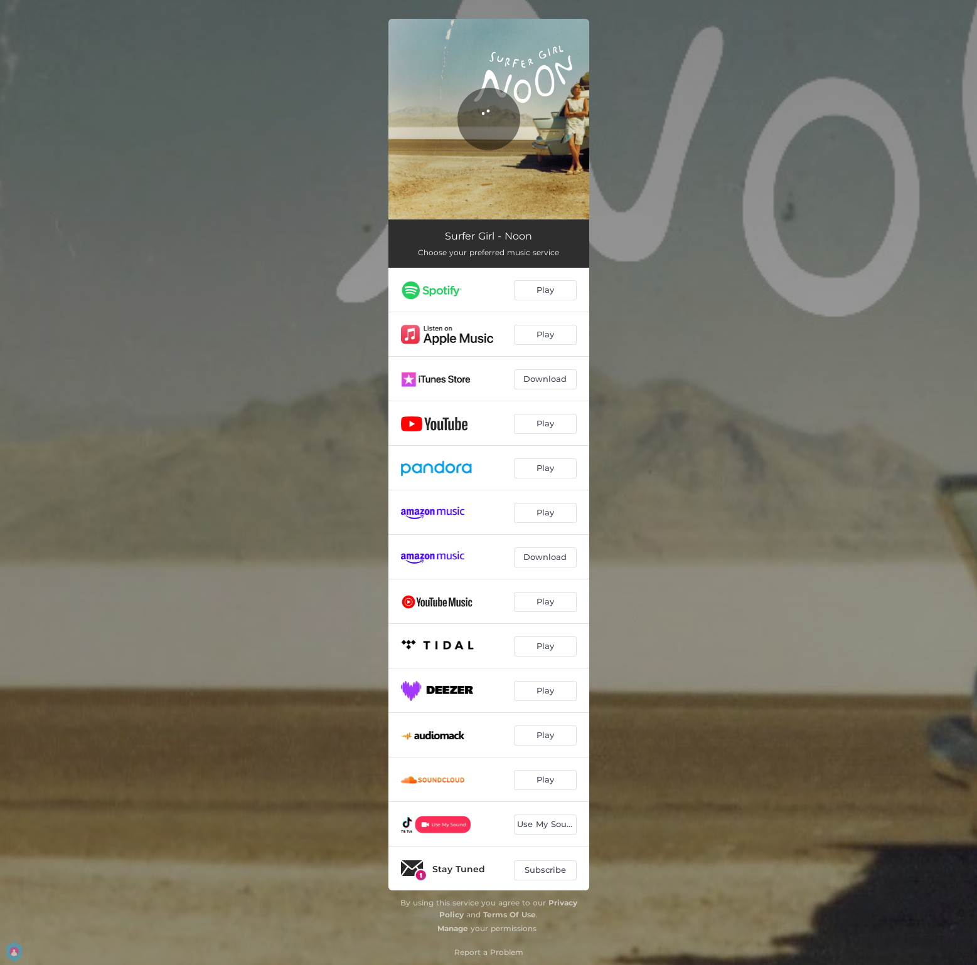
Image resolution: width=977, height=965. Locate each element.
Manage (452, 928)
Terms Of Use (509, 914)
